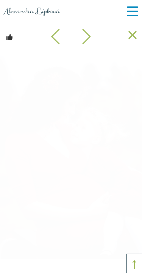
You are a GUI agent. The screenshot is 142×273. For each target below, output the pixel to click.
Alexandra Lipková (29, 11)
